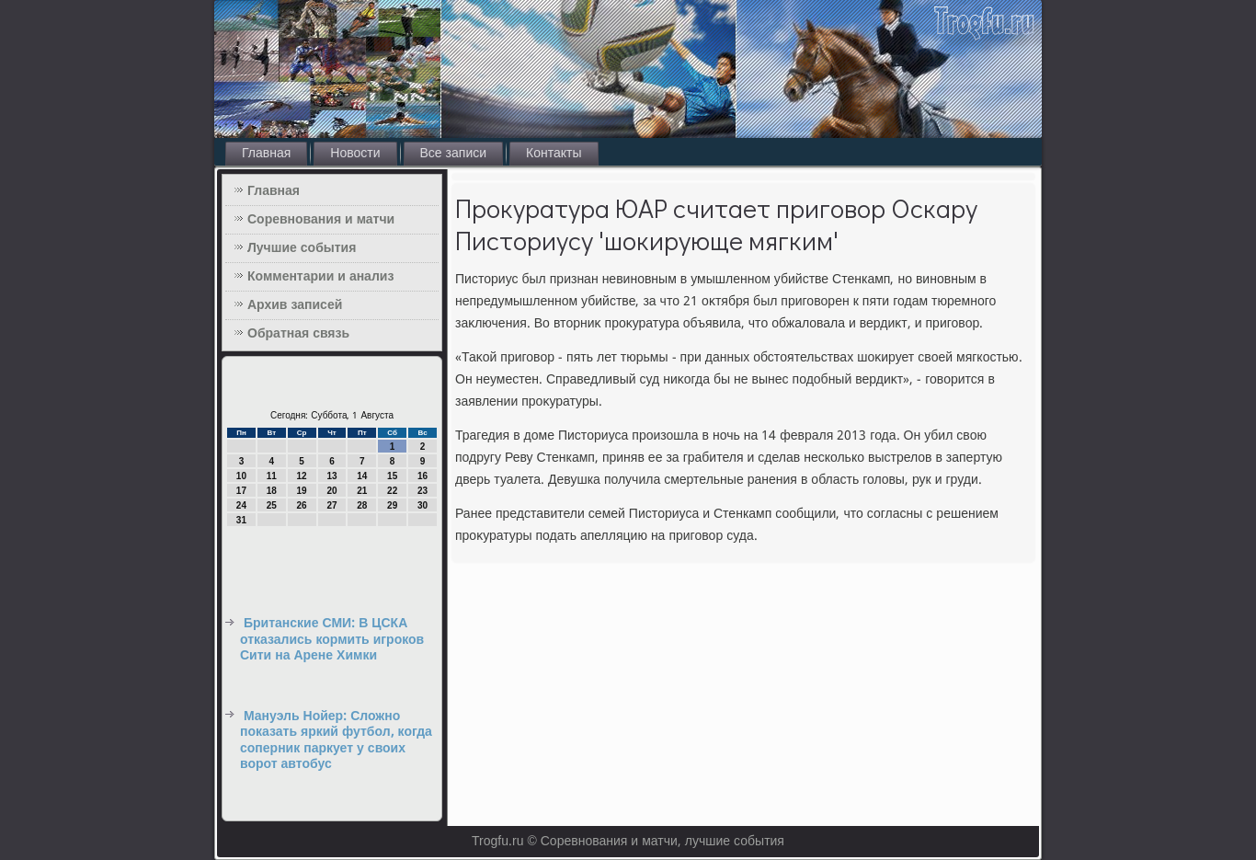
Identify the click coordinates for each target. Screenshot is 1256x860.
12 (302, 476)
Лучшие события (301, 248)
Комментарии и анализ (320, 277)
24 (241, 505)
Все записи (453, 154)
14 (362, 476)
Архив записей (294, 305)
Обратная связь (298, 334)
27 (331, 505)
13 (331, 476)
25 (272, 505)
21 (362, 491)
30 (422, 505)
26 (302, 505)
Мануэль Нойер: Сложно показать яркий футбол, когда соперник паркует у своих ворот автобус (336, 740)
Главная (266, 154)
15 (392, 476)
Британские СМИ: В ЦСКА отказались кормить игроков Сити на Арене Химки (332, 640)
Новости (355, 154)
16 (422, 476)
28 (362, 505)
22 (392, 491)
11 (272, 476)
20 (331, 491)
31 (241, 520)
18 (272, 491)
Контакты (553, 154)
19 (302, 491)
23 (422, 491)
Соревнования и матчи (320, 220)
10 (241, 476)
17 (241, 491)
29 (392, 505)
